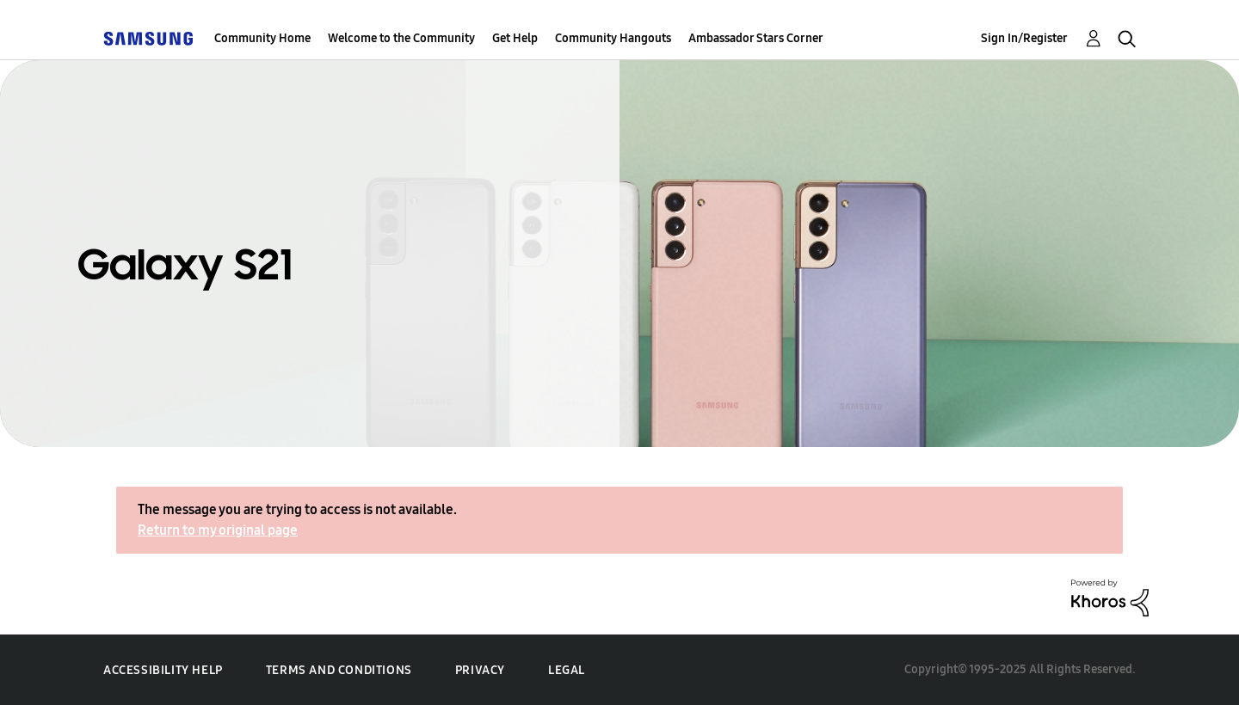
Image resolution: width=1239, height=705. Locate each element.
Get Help (515, 38)
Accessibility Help (163, 670)
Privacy (480, 670)
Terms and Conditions (339, 670)
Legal (566, 670)
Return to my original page (218, 530)
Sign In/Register (1024, 38)
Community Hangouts (613, 38)
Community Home (262, 38)
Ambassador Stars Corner (755, 38)
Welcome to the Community (401, 38)
